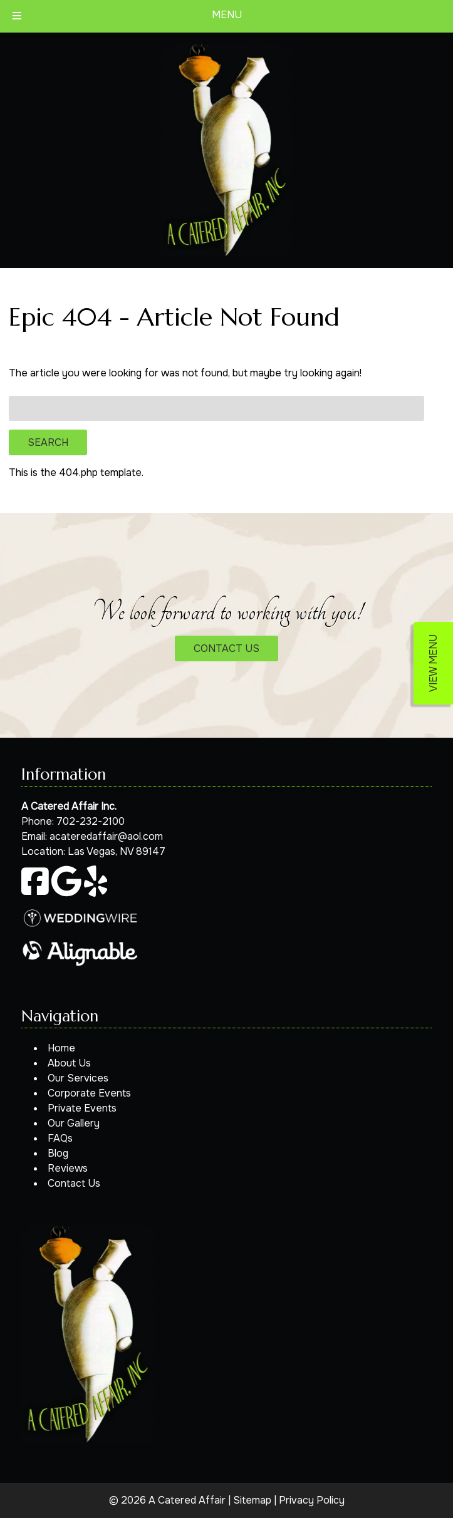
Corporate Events (89, 1093)
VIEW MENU (433, 663)
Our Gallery (74, 1123)
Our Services (78, 1078)
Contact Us (74, 1183)
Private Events (82, 1108)
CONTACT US (226, 648)
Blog (58, 1153)
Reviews (68, 1168)
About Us (69, 1063)
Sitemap (252, 1500)
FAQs (60, 1138)
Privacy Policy (312, 1500)
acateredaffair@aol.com (106, 836)
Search (48, 442)
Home (61, 1048)
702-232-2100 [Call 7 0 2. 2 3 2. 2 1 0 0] (90, 821)
